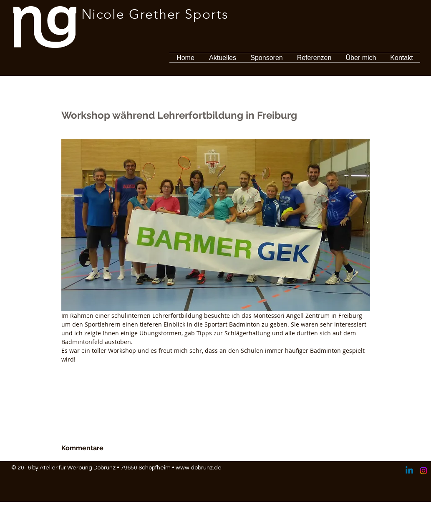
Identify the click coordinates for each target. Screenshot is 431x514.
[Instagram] (423, 470)
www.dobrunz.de (199, 468)
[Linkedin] (409, 470)
